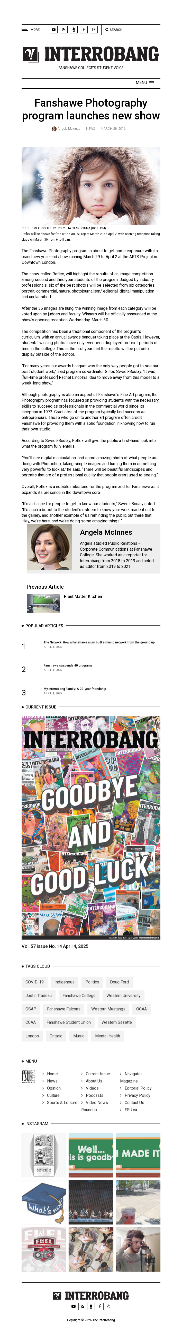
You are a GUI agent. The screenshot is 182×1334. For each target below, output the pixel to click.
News (90, 128)
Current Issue (95, 1081)
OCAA (141, 1018)
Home (50, 1081)
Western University (123, 1005)
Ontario (56, 1045)
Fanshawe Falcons (63, 1018)
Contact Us (132, 1110)
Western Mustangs (108, 1018)
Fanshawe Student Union (69, 1032)
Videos (90, 1096)
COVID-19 (34, 991)
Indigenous (64, 991)
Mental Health (107, 1045)
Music (78, 1045)
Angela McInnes (69, 128)
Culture (51, 1103)
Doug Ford (119, 991)
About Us (91, 1089)
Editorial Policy (136, 1096)
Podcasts (92, 1103)
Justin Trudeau (38, 1005)
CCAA (30, 1032)
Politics (92, 991)
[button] (145, 83)
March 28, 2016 (113, 128)
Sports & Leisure (59, 1110)
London (32, 1045)
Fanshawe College (79, 1005)
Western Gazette (117, 1032)
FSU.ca (128, 1117)
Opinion (51, 1096)
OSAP (30, 1018)
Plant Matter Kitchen (83, 596)
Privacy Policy (135, 1103)
